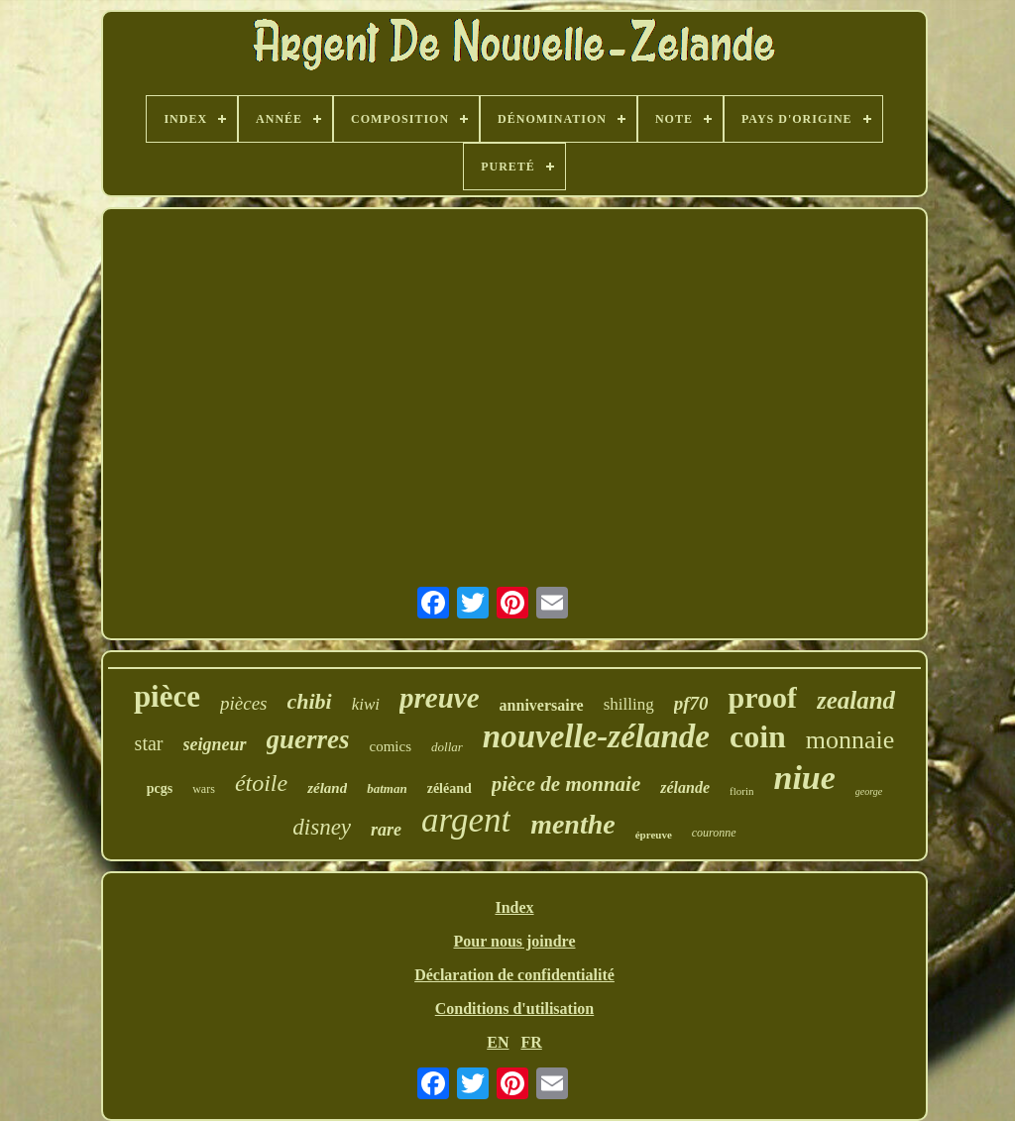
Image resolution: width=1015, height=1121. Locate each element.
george (868, 791)
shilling (629, 704)
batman (386, 788)
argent (465, 820)
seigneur (215, 744)
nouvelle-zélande (596, 736)
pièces (243, 703)
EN (497, 1042)
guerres (308, 739)
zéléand (449, 788)
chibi (309, 701)
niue (804, 777)
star (149, 743)
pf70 (691, 703)
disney (321, 827)
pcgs (159, 788)
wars (203, 789)
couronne (714, 833)
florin (741, 791)
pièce (167, 696)
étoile (261, 783)
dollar (447, 746)
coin (758, 736)
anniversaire (542, 705)
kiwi (366, 704)
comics (391, 746)
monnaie (850, 740)
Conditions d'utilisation (515, 1008)
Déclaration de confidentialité (514, 974)
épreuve (653, 835)
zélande (685, 787)
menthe (573, 824)
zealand (856, 700)
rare (386, 830)
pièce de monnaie (566, 784)
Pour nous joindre (515, 941)
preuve (439, 698)
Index (514, 907)
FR (530, 1042)
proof (762, 697)
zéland (327, 788)
